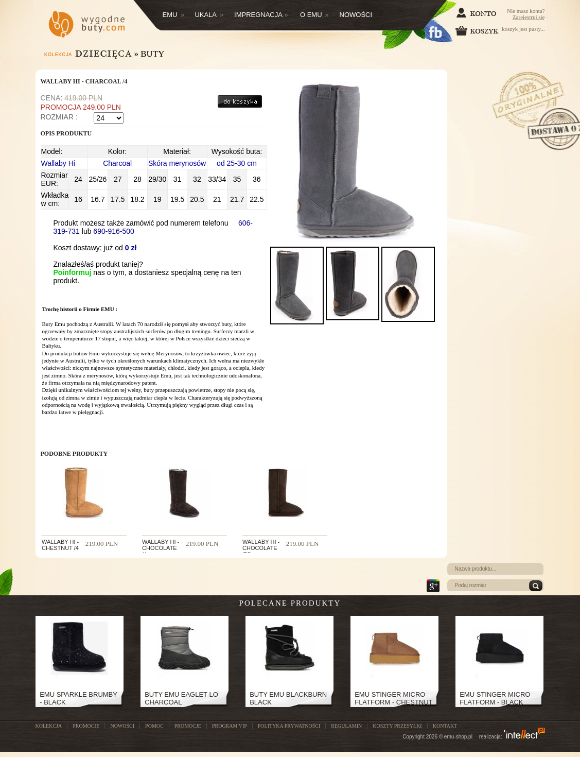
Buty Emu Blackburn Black (288, 698)
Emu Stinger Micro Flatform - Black (495, 698)
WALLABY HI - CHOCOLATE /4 (160, 548)
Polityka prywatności (289, 726)
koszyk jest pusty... (500, 31)
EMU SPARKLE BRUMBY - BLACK (78, 698)
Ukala (209, 15)
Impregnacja (261, 15)
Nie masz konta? (525, 14)
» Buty (149, 54)
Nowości (356, 15)
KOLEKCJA (49, 726)
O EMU (314, 15)
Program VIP (229, 726)
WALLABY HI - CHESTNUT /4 (60, 545)
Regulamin (346, 726)
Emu (174, 15)
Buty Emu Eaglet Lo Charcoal (181, 698)
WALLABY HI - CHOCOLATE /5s (260, 548)
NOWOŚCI (122, 726)
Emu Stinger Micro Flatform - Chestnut (393, 698)
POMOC (154, 726)
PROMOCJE (86, 726)
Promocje (187, 726)
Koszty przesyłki (397, 726)
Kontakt (445, 726)
